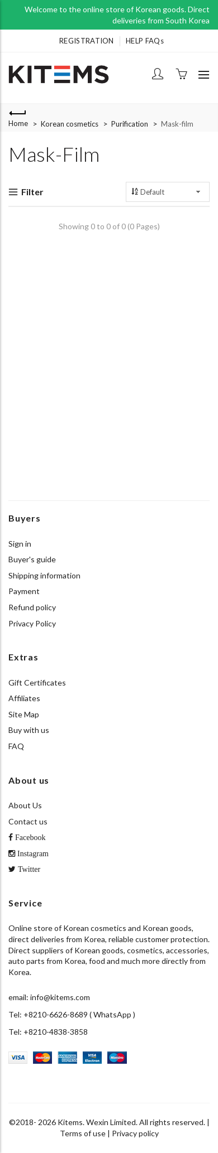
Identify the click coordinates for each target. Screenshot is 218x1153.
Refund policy (32, 607)
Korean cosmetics (69, 123)
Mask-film (177, 123)
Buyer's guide (32, 559)
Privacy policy (135, 1133)
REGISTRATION (86, 40)
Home (18, 123)
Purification (129, 123)
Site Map (23, 714)
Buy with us (28, 730)
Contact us (28, 821)
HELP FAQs (145, 40)
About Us (25, 805)
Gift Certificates (37, 682)
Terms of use (83, 1133)
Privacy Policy (32, 623)
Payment (24, 591)
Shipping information (44, 575)
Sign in (19, 543)
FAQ (16, 746)
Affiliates (24, 698)
